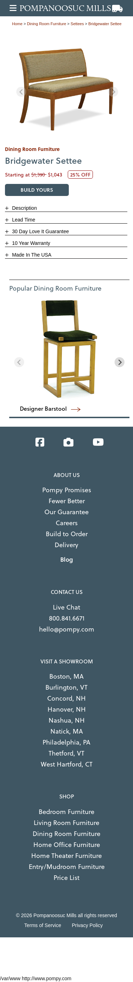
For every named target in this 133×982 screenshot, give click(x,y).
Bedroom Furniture (66, 811)
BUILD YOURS (37, 189)
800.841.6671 (66, 618)
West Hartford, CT (67, 764)
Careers (67, 522)
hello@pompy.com (66, 629)
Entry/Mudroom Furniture (67, 866)
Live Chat (66, 607)
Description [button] (24, 208)
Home (17, 24)
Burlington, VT (66, 687)
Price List (66, 877)
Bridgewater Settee (105, 24)
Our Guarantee (66, 511)
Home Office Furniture (66, 844)
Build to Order (67, 533)
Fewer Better (67, 500)
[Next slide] (113, 92)
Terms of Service (42, 925)
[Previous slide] (21, 92)
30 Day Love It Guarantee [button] (40, 231)
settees (77, 24)
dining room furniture (46, 24)
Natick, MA (66, 731)
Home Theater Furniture (66, 855)
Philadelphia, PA (66, 742)
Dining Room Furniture (66, 833)
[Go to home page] (68, 8)
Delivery (66, 544)
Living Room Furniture (66, 822)
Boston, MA (66, 676)
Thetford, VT (66, 753)
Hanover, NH (67, 709)
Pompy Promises (66, 489)
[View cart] (117, 9)
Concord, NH (66, 698)
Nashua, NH (67, 720)
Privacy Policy (87, 925)
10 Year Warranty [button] (30, 243)
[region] (67, 86)
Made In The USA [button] (31, 255)
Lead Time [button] (23, 220)
